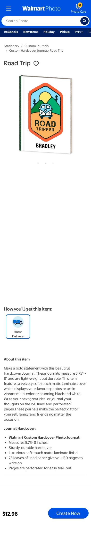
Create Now (68, 513)
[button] (36, 64)
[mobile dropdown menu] (8, 9)
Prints (79, 32)
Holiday (49, 32)
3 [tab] (52, 162)
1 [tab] (37, 162)
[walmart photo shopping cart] (78, 9)
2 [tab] (44, 162)
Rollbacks (11, 32)
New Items (30, 32)
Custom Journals (37, 46)
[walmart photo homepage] (41, 9)
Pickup (65, 32)
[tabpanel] (45, 114)
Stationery (11, 46)
